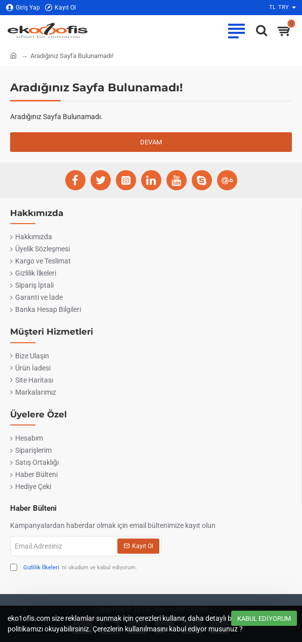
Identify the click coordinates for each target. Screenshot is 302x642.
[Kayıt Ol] (60, 8)
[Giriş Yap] (23, 8)
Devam (151, 142)
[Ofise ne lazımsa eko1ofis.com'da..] (259, 30)
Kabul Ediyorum (264, 618)
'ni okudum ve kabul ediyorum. (73, 568)
